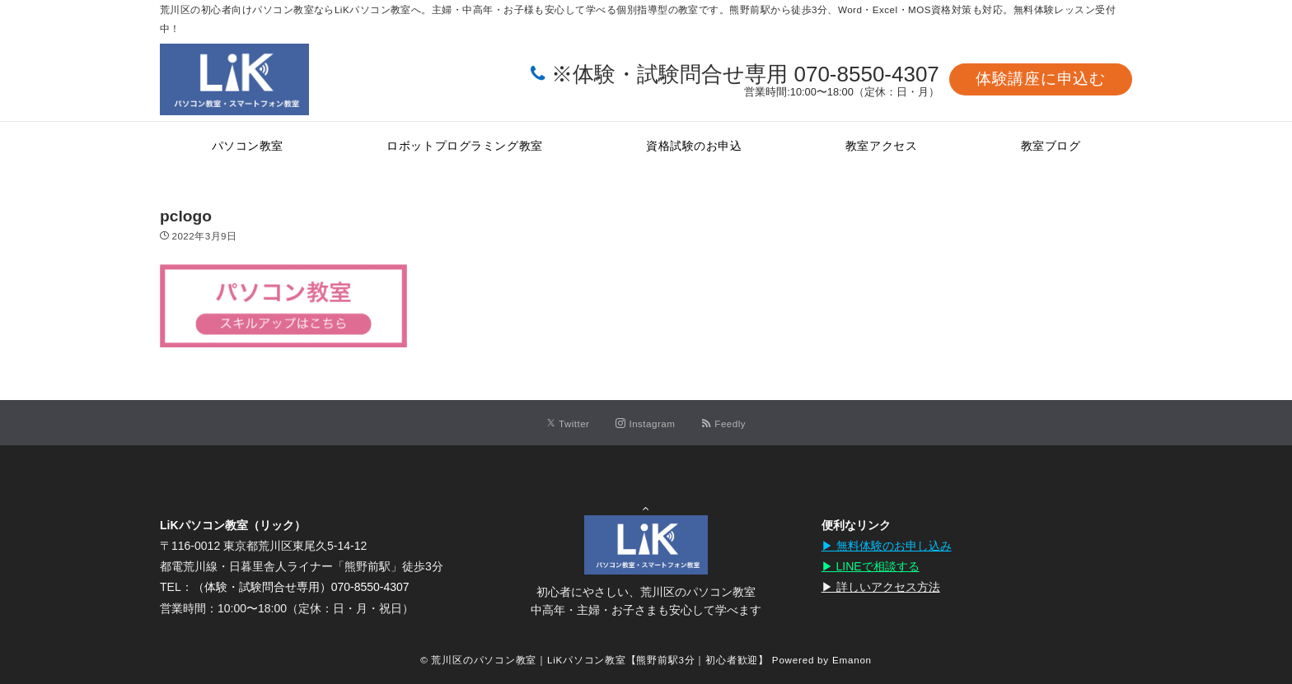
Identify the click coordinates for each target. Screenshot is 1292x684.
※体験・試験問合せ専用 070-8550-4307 (745, 74)
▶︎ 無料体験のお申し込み (887, 545)
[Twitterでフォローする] (568, 423)
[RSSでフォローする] (723, 423)
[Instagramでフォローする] (645, 423)
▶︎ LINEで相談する (871, 566)
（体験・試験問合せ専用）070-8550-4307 (301, 586)
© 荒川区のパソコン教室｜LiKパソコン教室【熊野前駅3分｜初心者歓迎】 (594, 659)
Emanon (852, 659)
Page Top (646, 486)
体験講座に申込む (1041, 78)
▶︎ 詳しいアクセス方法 (881, 586)
